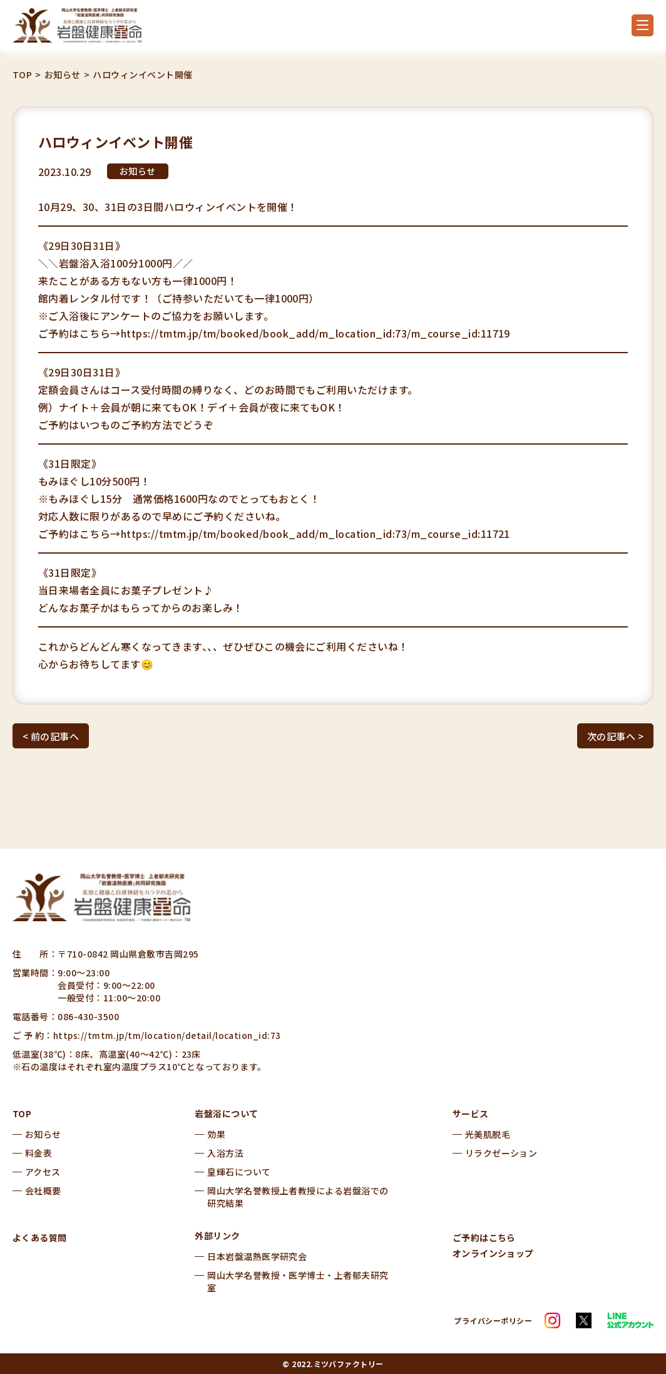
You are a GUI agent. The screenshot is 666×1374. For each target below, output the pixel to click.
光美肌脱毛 (487, 1134)
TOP (22, 75)
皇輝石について (238, 1171)
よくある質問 (40, 1237)
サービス (471, 1113)
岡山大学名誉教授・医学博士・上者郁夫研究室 (298, 1281)
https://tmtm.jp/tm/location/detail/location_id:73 (168, 1035)
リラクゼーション (501, 1153)
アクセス (43, 1171)
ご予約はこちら (484, 1237)
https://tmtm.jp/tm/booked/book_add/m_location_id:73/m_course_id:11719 (315, 333)
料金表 (38, 1153)
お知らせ (62, 75)
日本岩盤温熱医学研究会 (257, 1256)
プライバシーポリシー (493, 1320)
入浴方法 (225, 1153)
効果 (216, 1134)
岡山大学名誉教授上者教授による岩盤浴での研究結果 (298, 1196)
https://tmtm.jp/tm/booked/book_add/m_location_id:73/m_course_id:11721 (315, 533)
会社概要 (43, 1190)
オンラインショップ (493, 1253)
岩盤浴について (226, 1113)
